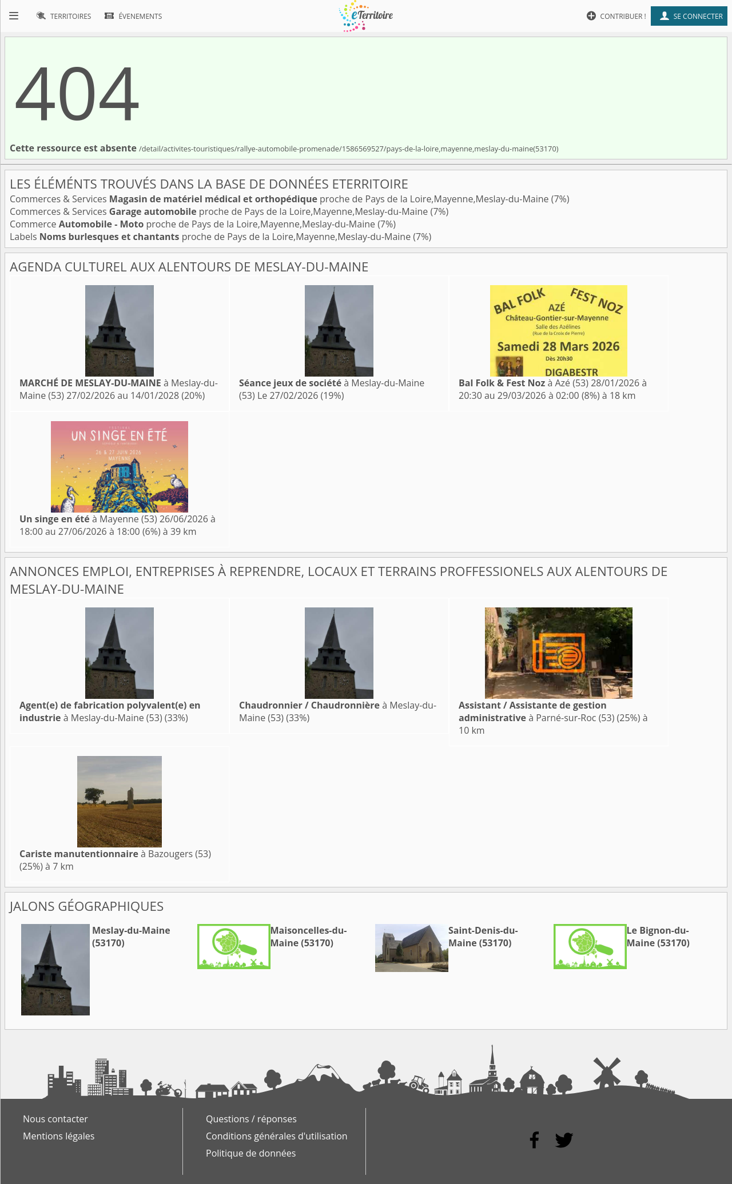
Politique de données (251, 1153)
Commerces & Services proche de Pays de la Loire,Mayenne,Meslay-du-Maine (280, 199)
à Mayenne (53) (88, 519)
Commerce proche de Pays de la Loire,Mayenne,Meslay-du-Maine (193, 224)
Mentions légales (58, 1136)
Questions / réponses (251, 1119)
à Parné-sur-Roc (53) (536, 711)
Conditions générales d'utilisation (277, 1136)
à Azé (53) (523, 383)
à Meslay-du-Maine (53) (110, 711)
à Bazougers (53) (115, 853)
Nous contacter (55, 1119)
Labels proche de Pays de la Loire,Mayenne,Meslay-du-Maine (211, 236)
